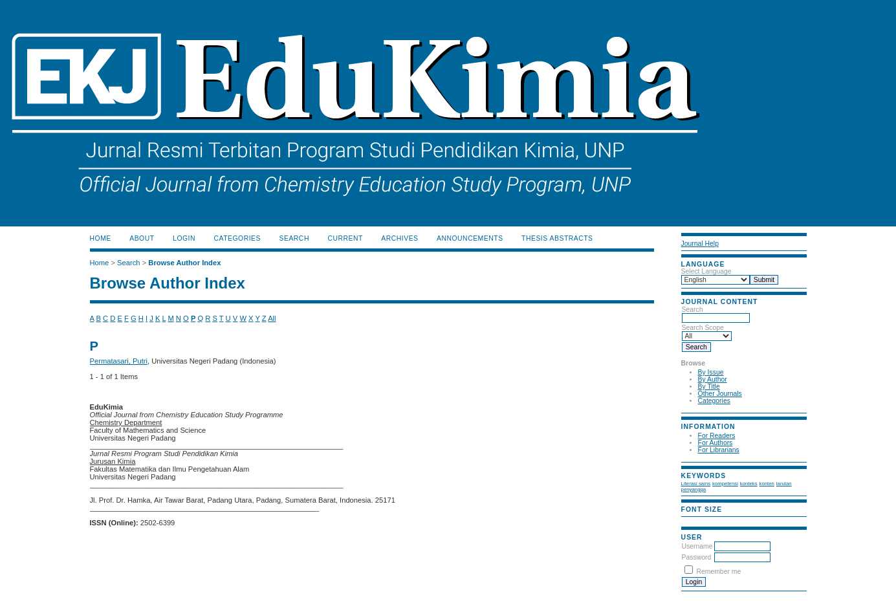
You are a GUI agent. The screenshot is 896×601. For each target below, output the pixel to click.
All (272, 318)
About (141, 238)
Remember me (719, 571)
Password (697, 557)
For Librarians (718, 449)
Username (697, 546)
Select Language (706, 271)
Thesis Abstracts (557, 238)
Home (100, 238)
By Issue (711, 372)
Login (184, 238)
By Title (709, 386)
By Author (712, 379)
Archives (399, 238)
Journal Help (700, 243)
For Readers (717, 435)
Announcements (470, 238)
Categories (714, 400)
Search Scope (707, 332)
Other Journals (720, 393)
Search (716, 314)
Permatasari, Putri (119, 361)
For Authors (715, 442)
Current (344, 238)
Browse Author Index (184, 263)
